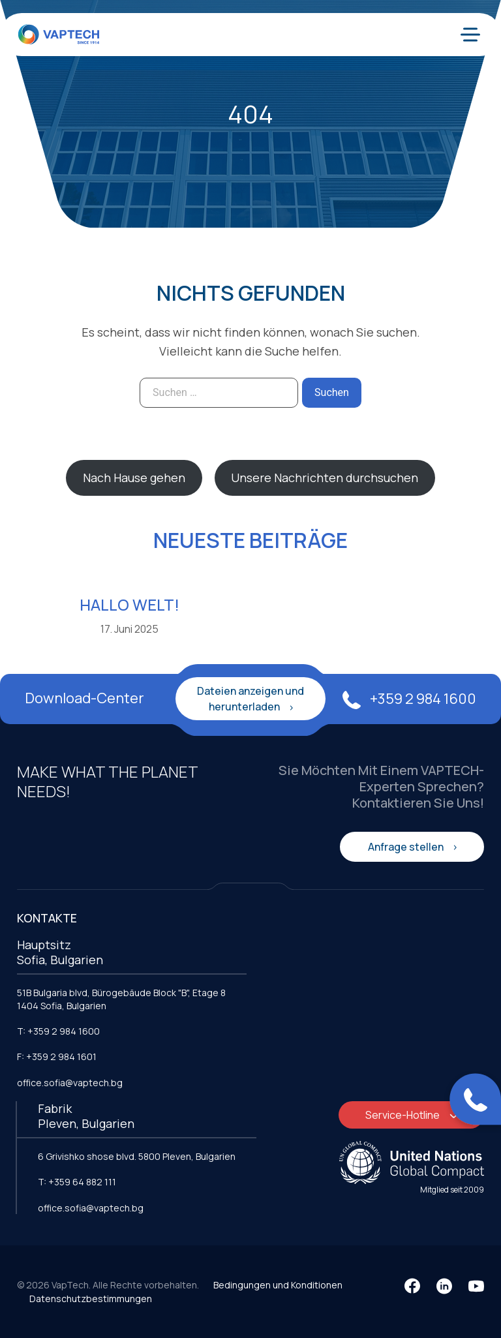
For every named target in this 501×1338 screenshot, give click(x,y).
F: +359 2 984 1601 (57, 1056)
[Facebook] (412, 1286)
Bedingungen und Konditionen (277, 1285)
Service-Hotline (403, 1115)
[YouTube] (476, 1286)
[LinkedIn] (444, 1286)
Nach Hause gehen (134, 477)
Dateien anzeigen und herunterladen (250, 699)
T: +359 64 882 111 (77, 1182)
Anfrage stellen (407, 847)
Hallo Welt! (129, 604)
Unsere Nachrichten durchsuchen (324, 477)
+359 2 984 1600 (409, 698)
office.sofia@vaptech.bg (70, 1082)
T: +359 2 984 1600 (58, 1031)
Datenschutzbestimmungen (90, 1298)
